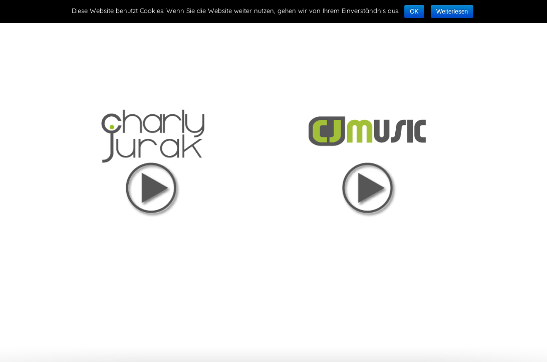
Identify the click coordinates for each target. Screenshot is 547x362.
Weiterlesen (452, 11)
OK (414, 11)
